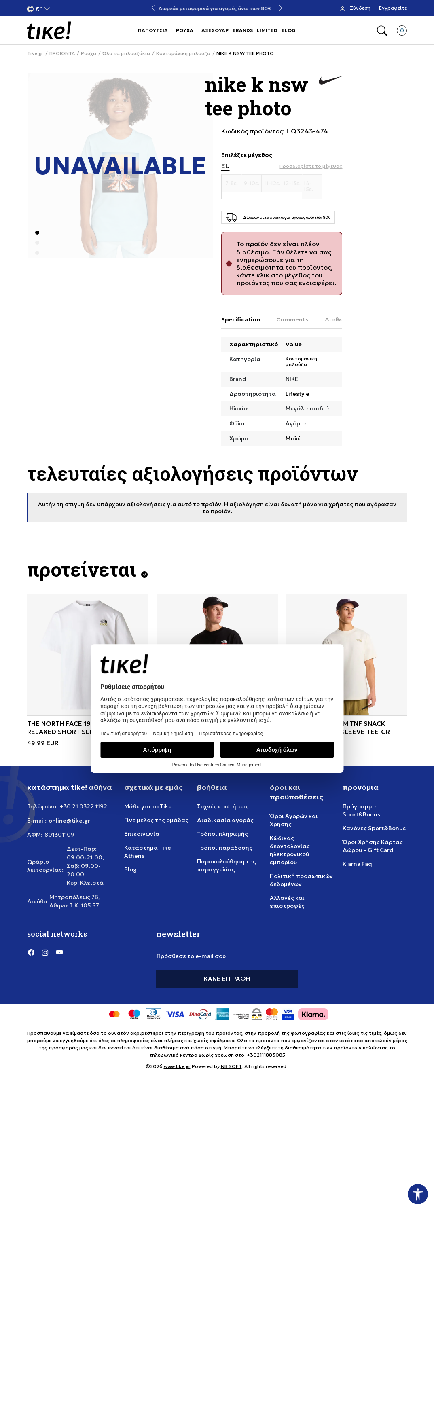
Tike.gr (35, 53)
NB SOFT (231, 1066)
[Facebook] (31, 952)
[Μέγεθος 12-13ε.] (292, 183)
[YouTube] (59, 952)
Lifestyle (297, 394)
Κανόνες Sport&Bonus (374, 828)
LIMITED (267, 30)
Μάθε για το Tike (148, 806)
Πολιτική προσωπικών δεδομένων (301, 880)
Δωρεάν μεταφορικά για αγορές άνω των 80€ (217, 8)
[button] (38, 8)
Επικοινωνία (141, 834)
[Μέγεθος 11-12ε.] (272, 183)
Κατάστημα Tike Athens (147, 851)
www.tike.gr (177, 1066)
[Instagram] (45, 952)
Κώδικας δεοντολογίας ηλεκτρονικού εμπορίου (290, 850)
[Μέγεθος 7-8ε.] (232, 183)
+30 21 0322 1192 (83, 806)
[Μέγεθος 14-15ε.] (312, 186)
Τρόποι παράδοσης (224, 847)
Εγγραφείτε (393, 8)
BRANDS (243, 30)
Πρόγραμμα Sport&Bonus (361, 810)
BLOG (289, 30)
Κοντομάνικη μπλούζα (183, 53)
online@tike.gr (69, 820)
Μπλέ (293, 438)
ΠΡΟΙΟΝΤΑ (62, 53)
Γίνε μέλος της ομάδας (156, 820)
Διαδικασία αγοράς (225, 820)
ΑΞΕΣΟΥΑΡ (215, 30)
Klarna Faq (357, 863)
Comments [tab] (292, 319)
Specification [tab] (240, 319)
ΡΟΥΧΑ (184, 30)
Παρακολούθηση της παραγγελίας (226, 865)
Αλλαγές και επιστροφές (287, 901)
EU (225, 166)
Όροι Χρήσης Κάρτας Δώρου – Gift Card (373, 846)
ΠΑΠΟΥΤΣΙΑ (153, 30)
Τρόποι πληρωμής (222, 834)
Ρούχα (88, 53)
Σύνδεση (360, 8)
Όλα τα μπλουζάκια (126, 53)
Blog (130, 869)
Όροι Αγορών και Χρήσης (294, 820)
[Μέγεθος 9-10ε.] (251, 183)
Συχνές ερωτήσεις (223, 806)
